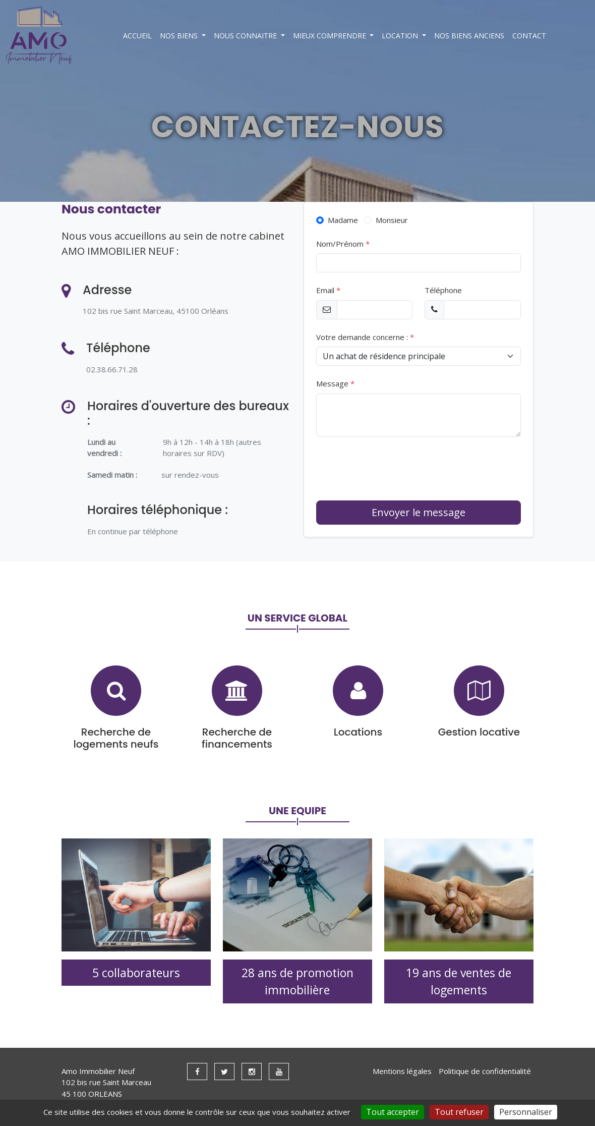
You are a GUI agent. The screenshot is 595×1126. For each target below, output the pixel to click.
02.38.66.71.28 (112, 369)
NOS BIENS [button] (180, 35)
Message (335, 383)
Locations (358, 732)
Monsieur (391, 220)
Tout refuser (459, 1111)
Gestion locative (479, 732)
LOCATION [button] (401, 35)
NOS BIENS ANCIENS (469, 35)
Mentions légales (402, 1071)
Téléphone (443, 290)
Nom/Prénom (343, 244)
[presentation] (392, 468)
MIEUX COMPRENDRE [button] (330, 35)
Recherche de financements (237, 738)
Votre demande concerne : (365, 337)
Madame (342, 220)
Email (328, 290)
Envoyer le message (418, 512)
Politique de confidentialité (485, 1071)
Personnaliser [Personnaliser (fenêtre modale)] (525, 1111)
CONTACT (529, 35)
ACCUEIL (137, 35)
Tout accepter (392, 1111)
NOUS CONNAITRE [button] (246, 35)
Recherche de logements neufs (116, 738)
